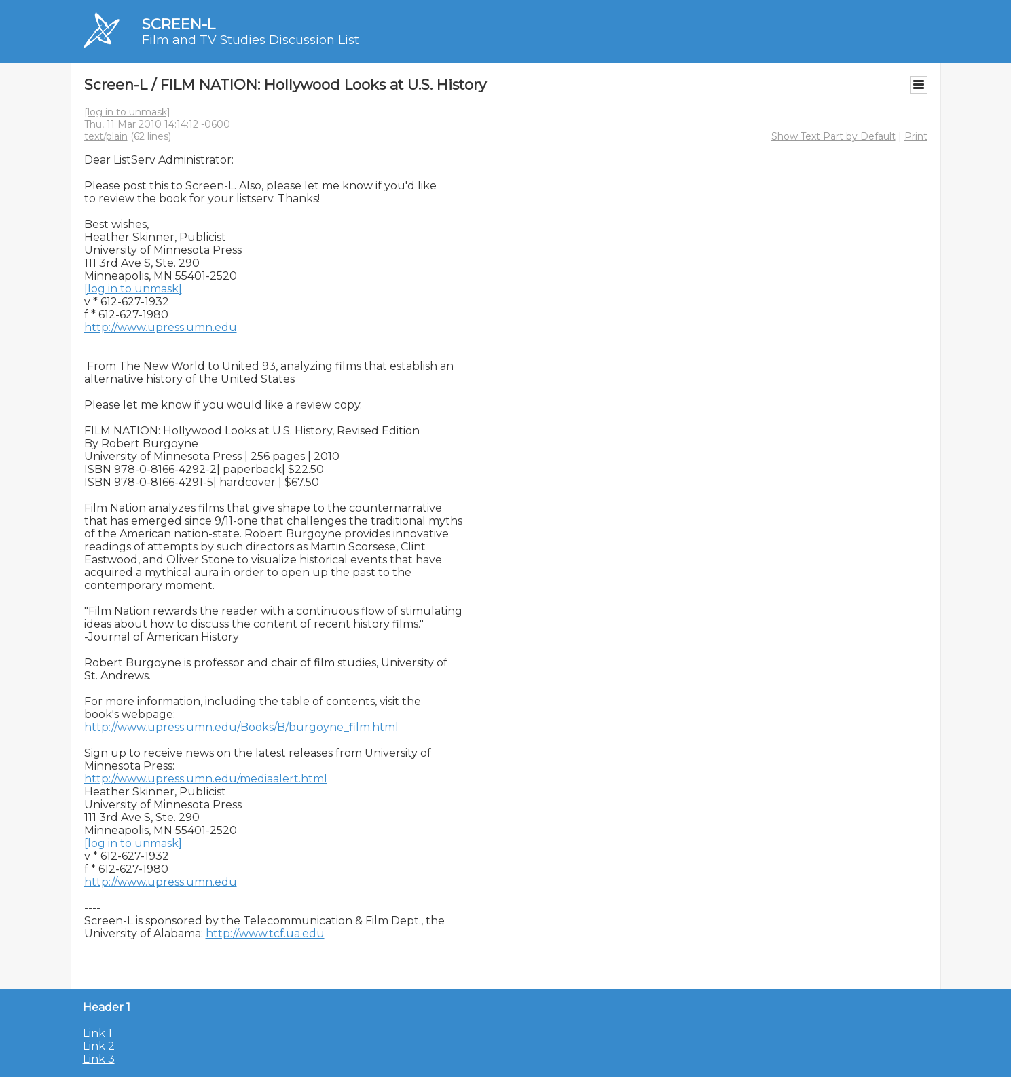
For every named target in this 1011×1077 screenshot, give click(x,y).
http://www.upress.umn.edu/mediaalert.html (205, 778)
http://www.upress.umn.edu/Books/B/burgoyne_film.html (241, 727)
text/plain (106, 136)
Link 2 (99, 1046)
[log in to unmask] (127, 112)
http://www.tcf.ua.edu (265, 933)
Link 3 (99, 1059)
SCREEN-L (178, 24)
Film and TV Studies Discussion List (250, 40)
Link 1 (97, 1033)
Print (915, 136)
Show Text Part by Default (833, 136)
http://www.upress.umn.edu (160, 327)
